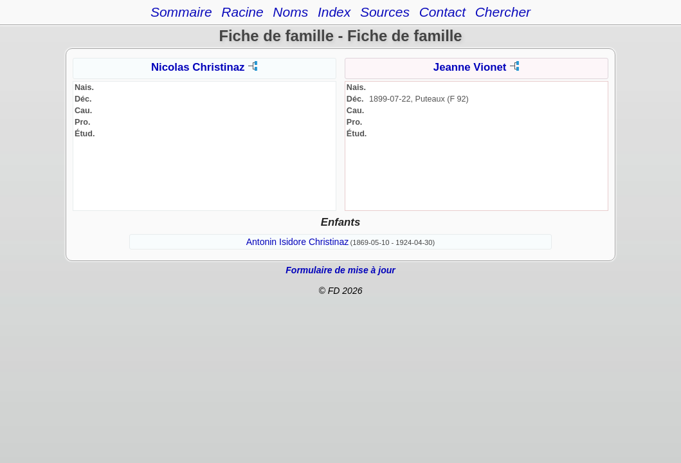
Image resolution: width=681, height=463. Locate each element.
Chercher (503, 12)
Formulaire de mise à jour (340, 270)
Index (334, 12)
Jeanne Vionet (469, 67)
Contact (442, 12)
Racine (242, 12)
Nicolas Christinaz (197, 67)
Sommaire (181, 12)
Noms (290, 12)
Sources (385, 12)
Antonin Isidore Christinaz (297, 242)
